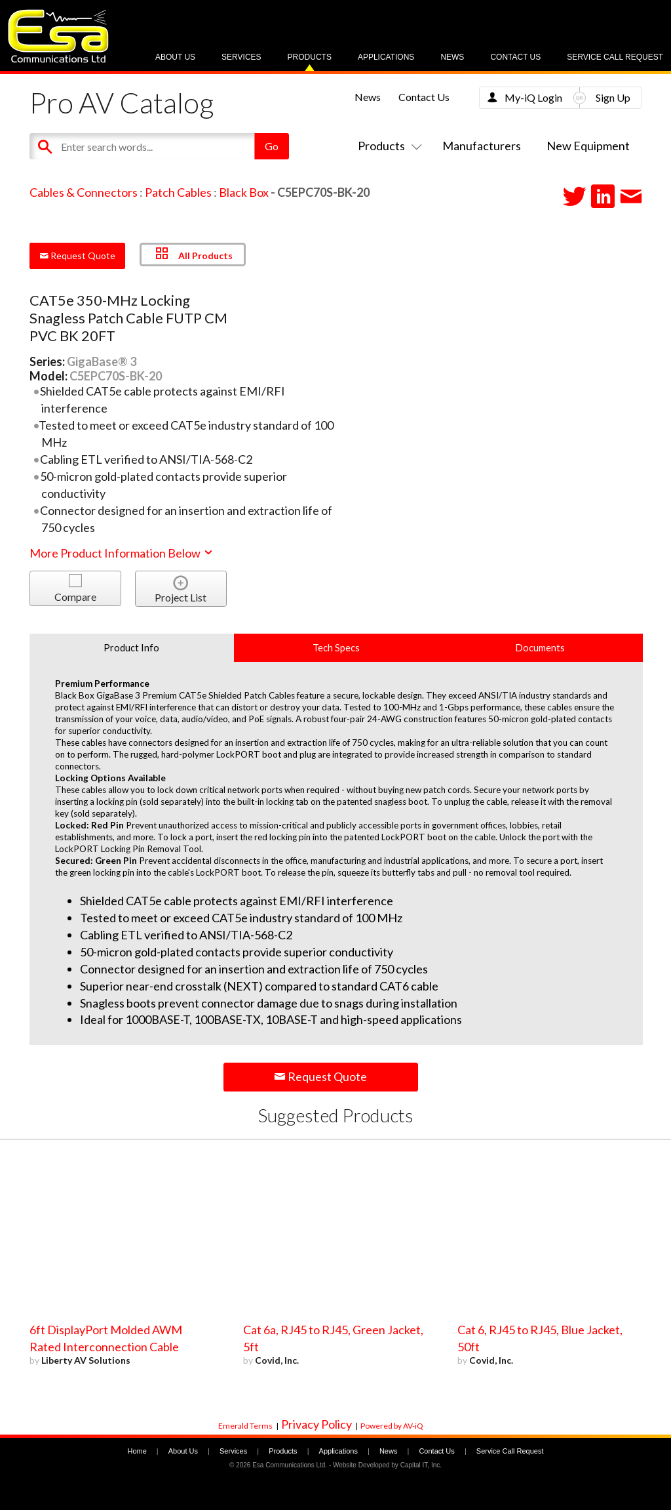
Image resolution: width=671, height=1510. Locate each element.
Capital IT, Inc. (421, 1465)
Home (136, 1451)
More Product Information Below (121, 553)
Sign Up (613, 97)
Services (241, 57)
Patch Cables (178, 192)
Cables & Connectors (83, 192)
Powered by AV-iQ (391, 1426)
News (452, 57)
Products (310, 57)
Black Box (244, 192)
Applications (386, 57)
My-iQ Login (533, 97)
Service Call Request (615, 57)
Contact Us (515, 57)
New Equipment (588, 145)
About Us (175, 57)
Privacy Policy (316, 1424)
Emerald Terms (245, 1426)
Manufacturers (481, 145)
